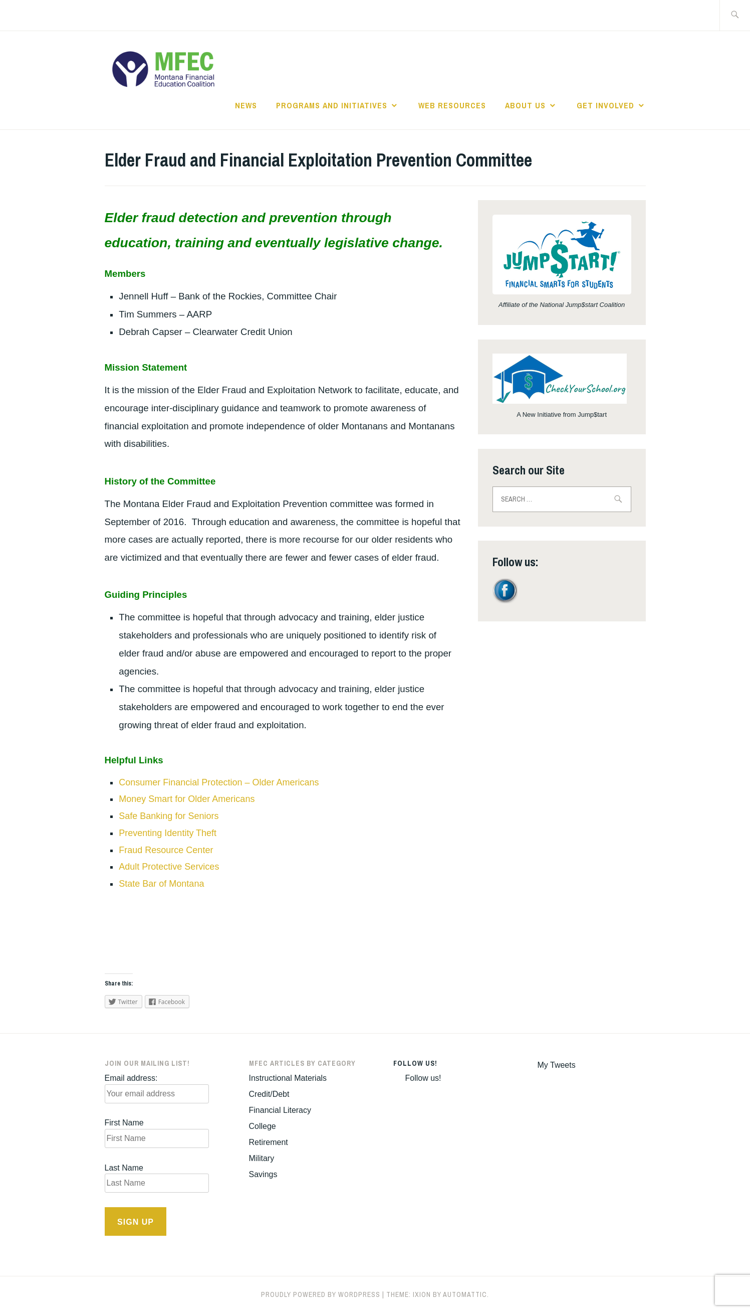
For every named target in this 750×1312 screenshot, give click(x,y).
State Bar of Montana (161, 884)
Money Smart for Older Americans (187, 799)
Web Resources (452, 105)
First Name (124, 1122)
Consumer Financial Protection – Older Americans (219, 782)
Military (262, 1158)
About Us (525, 105)
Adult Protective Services (169, 867)
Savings (263, 1174)
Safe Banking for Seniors (168, 816)
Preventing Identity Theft (167, 833)
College (262, 1126)
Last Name (124, 1168)
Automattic (465, 1294)
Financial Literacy (280, 1110)
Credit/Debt (269, 1094)
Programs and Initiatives (331, 105)
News (246, 105)
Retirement (268, 1142)
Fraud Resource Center (166, 850)
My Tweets (557, 1065)
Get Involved (605, 105)
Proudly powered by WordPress (320, 1294)
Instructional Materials (288, 1078)
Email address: (131, 1078)
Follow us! (415, 1063)
